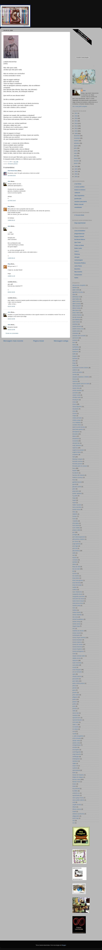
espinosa (75, 447)
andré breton (76, 322)
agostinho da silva (77, 292)
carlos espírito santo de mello (80, 383)
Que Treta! (77, 242)
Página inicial (38, 341)
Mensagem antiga (61, 341)
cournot (74, 413)
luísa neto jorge (76, 585)
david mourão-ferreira (78, 427)
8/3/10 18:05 (11, 292)
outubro (76, 140)
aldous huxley (76, 308)
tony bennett (76, 788)
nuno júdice (75, 665)
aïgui (73, 294)
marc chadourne (77, 592)
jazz (73, 532)
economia (75, 441)
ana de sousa (76, 317)
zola (73, 820)
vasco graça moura (77, 797)
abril (75, 155)
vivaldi (74, 811)
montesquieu (76, 635)
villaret (74, 807)
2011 (76, 128)
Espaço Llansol (79, 236)
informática (75, 523)
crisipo (74, 415)
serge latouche (76, 754)
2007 (76, 169)
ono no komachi (77, 672)
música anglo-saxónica (79, 637)
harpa (74, 498)
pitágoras (75, 697)
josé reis (74, 548)
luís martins (75, 575)
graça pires (75, 491)
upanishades (76, 795)
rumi (73, 731)
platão (74, 699)
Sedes (76, 277)
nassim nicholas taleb (78, 656)
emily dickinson (76, 445)
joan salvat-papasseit (78, 537)
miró (73, 628)
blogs (73, 363)
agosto (76, 145)
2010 (76, 131)
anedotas (75, 324)
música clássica (77, 642)
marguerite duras (77, 594)
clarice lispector (76, 406)
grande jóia (77, 198)
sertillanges (75, 756)
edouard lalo (76, 443)
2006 (76, 171)
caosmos (75, 381)
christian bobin (76, 397)
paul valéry (75, 681)
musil (73, 653)
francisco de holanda (78, 475)
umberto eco (76, 793)
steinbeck (75, 761)
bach (73, 342)
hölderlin (74, 514)
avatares (74, 340)
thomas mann (76, 779)
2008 (76, 166)
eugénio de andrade (78, 450)
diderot (74, 436)
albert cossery (76, 303)
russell (74, 733)
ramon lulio (75, 713)
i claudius (75, 521)
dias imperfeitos (79, 195)
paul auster (75, 678)
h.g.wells (75, 495)
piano (74, 690)
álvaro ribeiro (76, 312)
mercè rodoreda (77, 614)
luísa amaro (75, 578)
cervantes (75, 392)
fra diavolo (75, 473)
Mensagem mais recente (13, 341)
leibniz (74, 564)
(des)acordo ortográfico (79, 285)
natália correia (76, 658)
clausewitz (75, 409)
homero (74, 516)
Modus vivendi (78, 204)
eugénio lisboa (76, 452)
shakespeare (76, 759)
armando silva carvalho (79, 335)
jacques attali (76, 530)
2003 (76, 176)
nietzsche (75, 660)
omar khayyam (76, 669)
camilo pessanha (77, 372)
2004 (76, 174)
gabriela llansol (76, 482)
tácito (73, 772)
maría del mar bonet (78, 598)
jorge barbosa (76, 543)
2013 (76, 123)
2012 (76, 126)
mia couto (75, 617)
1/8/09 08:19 (11, 258)
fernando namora (77, 461)
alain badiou (75, 299)
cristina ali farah (77, 418)
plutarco (74, 701)
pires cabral (75, 694)
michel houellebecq (78, 619)
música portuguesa (77, 651)
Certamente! (78, 274)
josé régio (75, 546)
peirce (74, 685)
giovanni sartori (76, 486)
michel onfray (76, 621)
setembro (77, 143)
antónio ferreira (76, 326)
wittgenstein (75, 816)
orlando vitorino (76, 676)
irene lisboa (75, 525)
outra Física (78, 266)
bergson (74, 356)
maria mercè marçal (78, 601)
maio (75, 153)
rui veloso (75, 729)
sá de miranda (76, 738)
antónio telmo (76, 331)
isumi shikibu (76, 527)
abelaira (74, 287)
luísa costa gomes (77, 580)
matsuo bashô (76, 612)
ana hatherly (76, 319)
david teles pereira (77, 429)
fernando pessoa (13, 163)
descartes (75, 434)
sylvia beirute (76, 770)
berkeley (74, 358)
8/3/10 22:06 (11, 319)
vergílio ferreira (76, 804)
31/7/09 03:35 (12, 175)
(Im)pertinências (79, 233)
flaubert (74, 470)
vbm (9, 181)
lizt (73, 571)
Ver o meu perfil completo (79, 106)
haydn (74, 500)
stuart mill (75, 765)
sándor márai (76, 740)
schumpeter (75, 749)
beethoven (75, 351)
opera (74, 674)
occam (74, 667)
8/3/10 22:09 (11, 329)
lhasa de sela (76, 566)
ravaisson (75, 715)
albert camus (76, 301)
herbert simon (76, 509)
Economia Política (80, 263)
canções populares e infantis (80, 377)
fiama (74, 468)
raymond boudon (77, 720)
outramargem (78, 260)
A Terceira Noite (79, 215)
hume (74, 518)
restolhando (78, 207)
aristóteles (75, 333)
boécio (74, 365)
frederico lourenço (77, 477)
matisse (74, 610)
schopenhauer (76, 745)
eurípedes (75, 454)
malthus (74, 589)
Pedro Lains (78, 248)
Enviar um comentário (12, 333)
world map (75, 818)
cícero (74, 402)
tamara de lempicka (78, 775)
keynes (74, 557)
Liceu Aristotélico (79, 230)
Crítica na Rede (79, 245)
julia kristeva (76, 550)
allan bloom (75, 310)
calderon (74, 370)
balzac (74, 344)
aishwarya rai (76, 296)
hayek (74, 502)
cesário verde (76, 395)
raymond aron (76, 717)
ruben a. (74, 724)
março (76, 158)
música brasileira (77, 640)
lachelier (74, 562)
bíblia (73, 360)
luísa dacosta (76, 582)
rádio (73, 710)
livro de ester (76, 569)
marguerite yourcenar (78, 596)
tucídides (75, 791)
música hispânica (77, 649)
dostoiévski (75, 438)
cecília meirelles (77, 390)
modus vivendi (76, 633)
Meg (9, 206)
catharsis (77, 192)
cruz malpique (76, 422)
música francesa (77, 646)
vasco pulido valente (78, 800)
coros (74, 411)
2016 (76, 116)
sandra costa (76, 743)
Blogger (64, 945)
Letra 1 (76, 251)
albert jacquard (76, 306)
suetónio (74, 768)
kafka (73, 553)
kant (73, 555)
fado (73, 457)
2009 (76, 133)
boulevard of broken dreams (80, 367)
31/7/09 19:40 (12, 200)
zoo (73, 823)
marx (73, 608)
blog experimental (13, 9)
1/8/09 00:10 (11, 220)
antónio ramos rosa (78, 328)
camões (74, 374)
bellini (74, 354)
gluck (73, 489)
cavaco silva (76, 388)
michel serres (76, 624)
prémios (74, 708)
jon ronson (75, 541)
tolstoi (74, 786)
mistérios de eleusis (78, 630)
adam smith (75, 290)
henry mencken (76, 507)
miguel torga (76, 626)
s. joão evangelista (77, 736)
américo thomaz (77, 315)
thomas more (76, 781)
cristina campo (76, 420)
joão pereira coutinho (78, 539)
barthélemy (75, 347)
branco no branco (79, 189)
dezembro (77, 135)
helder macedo (76, 505)
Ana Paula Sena (12, 170)
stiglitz (74, 763)
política (74, 704)
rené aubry (75, 722)
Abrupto (76, 257)
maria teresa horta (77, 603)
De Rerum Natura (79, 239)
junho (76, 150)
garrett (74, 484)
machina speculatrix (80, 201)
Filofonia (77, 254)
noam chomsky (76, 662)
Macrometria (78, 271)
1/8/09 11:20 (11, 276)
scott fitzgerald (76, 752)
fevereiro (76, 161)
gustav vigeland (76, 493)
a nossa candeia (79, 187)
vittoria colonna (76, 809)
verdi (73, 802)
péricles (74, 688)
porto (73, 706)
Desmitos (77, 269)
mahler (74, 587)
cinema (74, 404)
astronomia (75, 338)
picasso (74, 692)
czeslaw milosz (76, 424)
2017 (76, 113)
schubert (74, 747)
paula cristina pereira (78, 683)
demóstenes (76, 431)
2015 (76, 118)
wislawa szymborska (78, 813)
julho (75, 148)
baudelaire (75, 349)
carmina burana (76, 386)
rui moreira (75, 727)
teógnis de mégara (77, 777)
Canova (74, 379)
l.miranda (75, 560)
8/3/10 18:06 (11, 306)
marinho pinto (76, 605)
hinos (73, 511)
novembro (77, 138)
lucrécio (74, 573)
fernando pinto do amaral (79, 466)
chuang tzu (75, 399)
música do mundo (77, 644)
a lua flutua (77, 184)
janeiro (76, 163)
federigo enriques (77, 459)
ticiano (74, 784)
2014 (76, 121)
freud (73, 479)
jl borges (74, 534)
